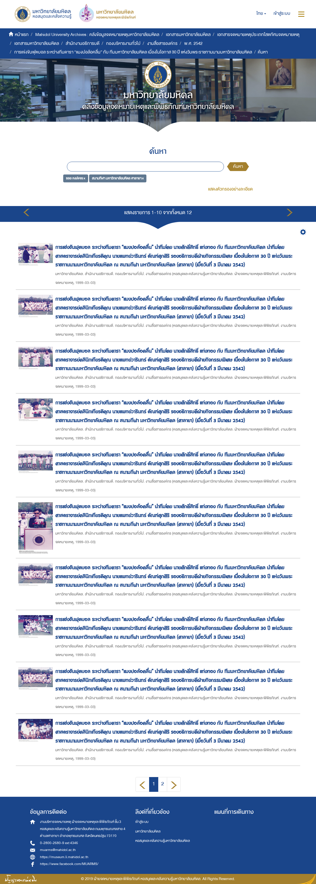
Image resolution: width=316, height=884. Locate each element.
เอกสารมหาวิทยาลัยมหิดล (188, 34)
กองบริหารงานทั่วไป (123, 43)
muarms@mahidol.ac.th (58, 850)
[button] (261, 13)
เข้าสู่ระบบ (141, 822)
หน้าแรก (22, 34)
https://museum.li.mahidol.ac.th (64, 857)
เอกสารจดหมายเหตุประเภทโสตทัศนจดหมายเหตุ (258, 34)
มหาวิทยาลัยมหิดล (147, 831)
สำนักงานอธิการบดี (82, 43)
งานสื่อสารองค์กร (162, 43)
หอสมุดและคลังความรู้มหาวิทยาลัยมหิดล (162, 841)
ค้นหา (238, 166)
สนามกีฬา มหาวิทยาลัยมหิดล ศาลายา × (118, 178)
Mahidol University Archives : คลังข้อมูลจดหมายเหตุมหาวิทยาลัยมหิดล (97, 34)
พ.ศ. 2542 (193, 43)
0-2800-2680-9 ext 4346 (59, 843)
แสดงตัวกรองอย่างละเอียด (230, 189)
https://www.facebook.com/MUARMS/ (69, 864)
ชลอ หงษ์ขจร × (75, 178)
